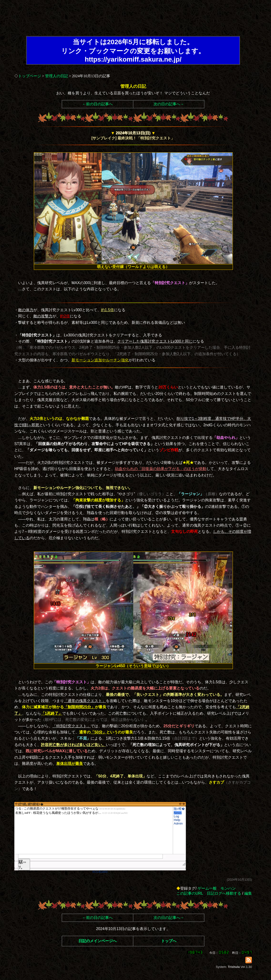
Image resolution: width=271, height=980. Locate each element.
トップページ (29, 76)
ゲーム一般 (207, 888)
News (178, 813)
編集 (248, 893)
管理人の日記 (56, 76)
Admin (178, 823)
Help (177, 820)
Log (176, 816)
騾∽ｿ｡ (22, 865)
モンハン (228, 888)
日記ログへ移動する (224, 893)
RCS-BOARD (100, 871)
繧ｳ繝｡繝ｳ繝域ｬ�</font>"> (94, 830)
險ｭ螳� (179, 808)
